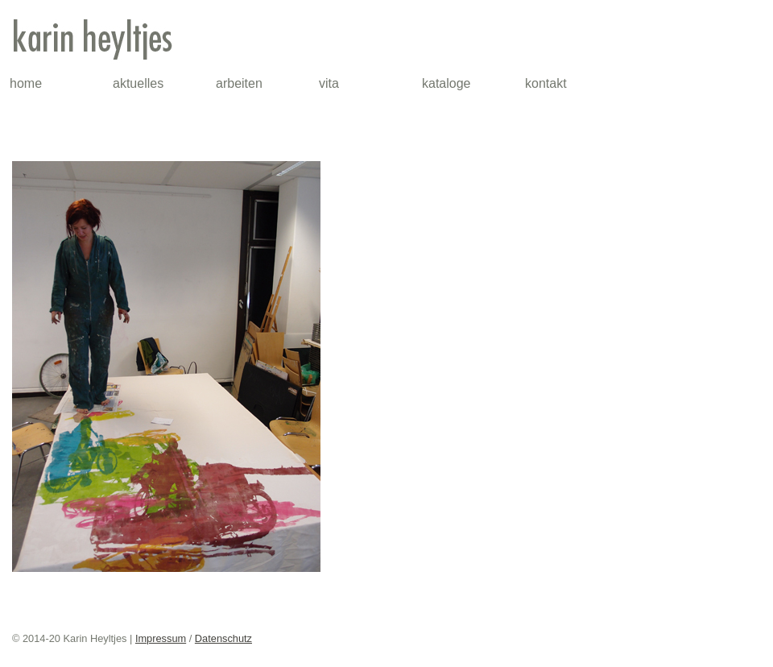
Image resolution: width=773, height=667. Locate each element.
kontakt (546, 83)
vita (329, 83)
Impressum (160, 638)
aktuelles (138, 83)
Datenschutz (223, 638)
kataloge (446, 83)
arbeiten (239, 83)
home (26, 83)
